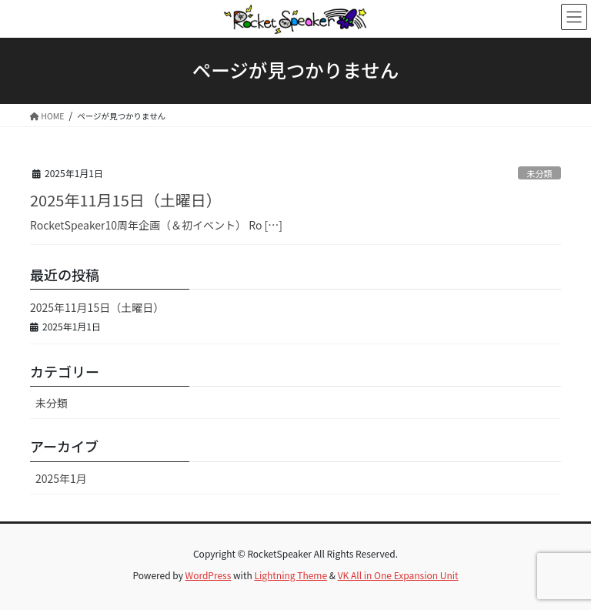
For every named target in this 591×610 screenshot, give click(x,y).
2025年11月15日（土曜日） (126, 200)
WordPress (208, 575)
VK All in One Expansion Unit (398, 575)
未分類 (539, 173)
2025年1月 (61, 478)
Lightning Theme (290, 575)
